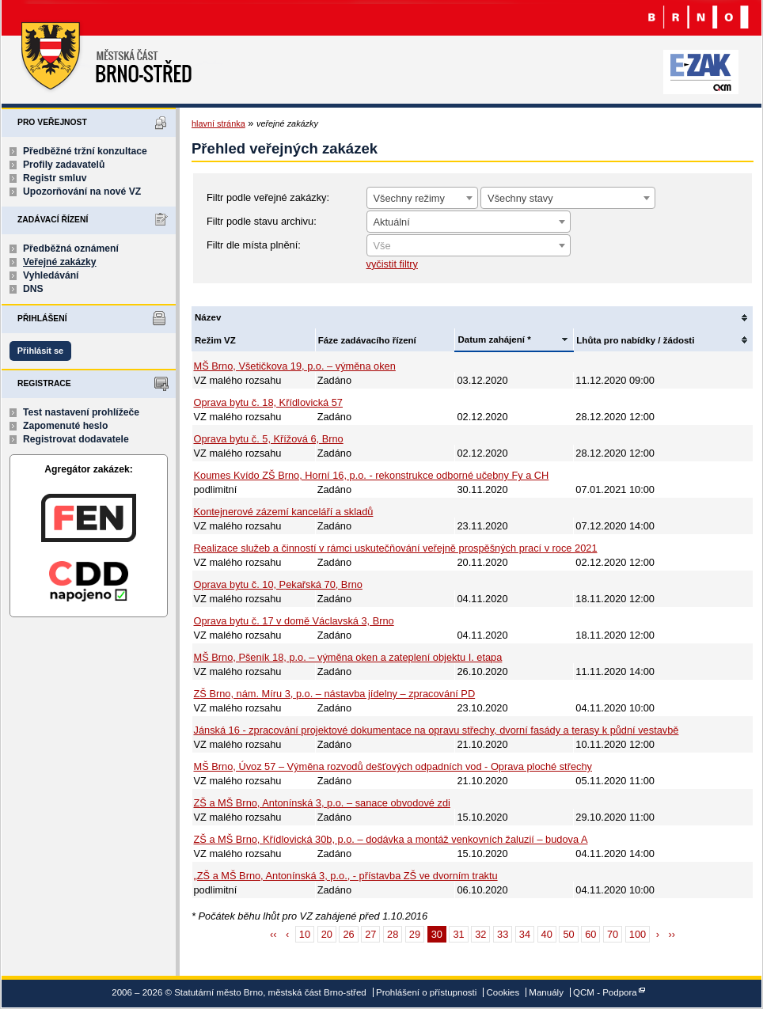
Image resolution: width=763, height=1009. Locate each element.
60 (590, 934)
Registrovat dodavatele (76, 439)
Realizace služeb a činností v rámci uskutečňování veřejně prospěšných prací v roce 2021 (396, 548)
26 (348, 934)
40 (546, 934)
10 (304, 934)
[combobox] (422, 198)
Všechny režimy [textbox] (409, 198)
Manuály (546, 992)
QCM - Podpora (605, 992)
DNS (33, 288)
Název (208, 317)
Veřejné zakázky (60, 261)
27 (370, 934)
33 (502, 934)
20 (326, 934)
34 (524, 934)
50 (568, 934)
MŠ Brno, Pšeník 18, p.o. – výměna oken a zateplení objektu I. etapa (348, 657)
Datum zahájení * (493, 339)
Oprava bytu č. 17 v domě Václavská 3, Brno (294, 621)
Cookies (503, 992)
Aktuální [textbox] (392, 222)
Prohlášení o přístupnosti (426, 992)
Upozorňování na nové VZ (82, 191)
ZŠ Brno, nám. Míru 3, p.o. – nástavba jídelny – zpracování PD (335, 694)
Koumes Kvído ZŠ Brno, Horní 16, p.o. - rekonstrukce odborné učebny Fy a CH (371, 475)
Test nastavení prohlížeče (81, 412)
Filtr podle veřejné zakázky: (268, 197)
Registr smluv (54, 178)
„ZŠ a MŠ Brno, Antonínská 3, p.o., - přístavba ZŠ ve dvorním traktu (346, 876)
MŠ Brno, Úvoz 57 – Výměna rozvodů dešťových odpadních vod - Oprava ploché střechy (393, 766)
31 (458, 934)
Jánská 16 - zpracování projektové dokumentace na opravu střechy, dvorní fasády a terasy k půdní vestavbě (436, 730)
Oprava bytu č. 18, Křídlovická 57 (269, 402)
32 (480, 934)
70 (612, 934)
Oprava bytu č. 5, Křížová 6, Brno (269, 439)
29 (414, 934)
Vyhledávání (51, 275)
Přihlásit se (40, 350)
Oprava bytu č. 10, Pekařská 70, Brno (278, 584)
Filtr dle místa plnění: (254, 245)
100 (637, 934)
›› (672, 934)
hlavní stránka (218, 123)
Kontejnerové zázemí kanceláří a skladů (284, 512)
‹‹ (273, 934)
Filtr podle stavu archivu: (262, 221)
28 (392, 934)
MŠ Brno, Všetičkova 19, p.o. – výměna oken (295, 366)
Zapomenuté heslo (65, 425)
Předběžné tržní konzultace (85, 151)
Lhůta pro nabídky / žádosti (635, 340)
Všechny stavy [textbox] (520, 198)
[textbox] (468, 246)
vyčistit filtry (392, 264)
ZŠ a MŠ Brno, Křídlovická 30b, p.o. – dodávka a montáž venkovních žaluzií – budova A (391, 839)
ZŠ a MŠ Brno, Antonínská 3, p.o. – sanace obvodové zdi (322, 803)
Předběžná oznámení (71, 248)
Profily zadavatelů (63, 164)
